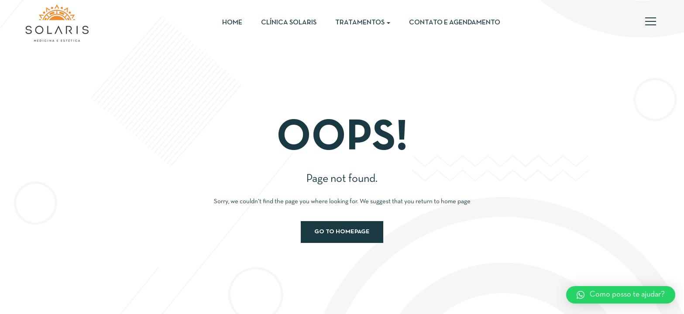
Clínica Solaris (288, 23)
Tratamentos (362, 23)
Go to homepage (342, 232)
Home (232, 23)
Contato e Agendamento (454, 23)
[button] (620, 295)
